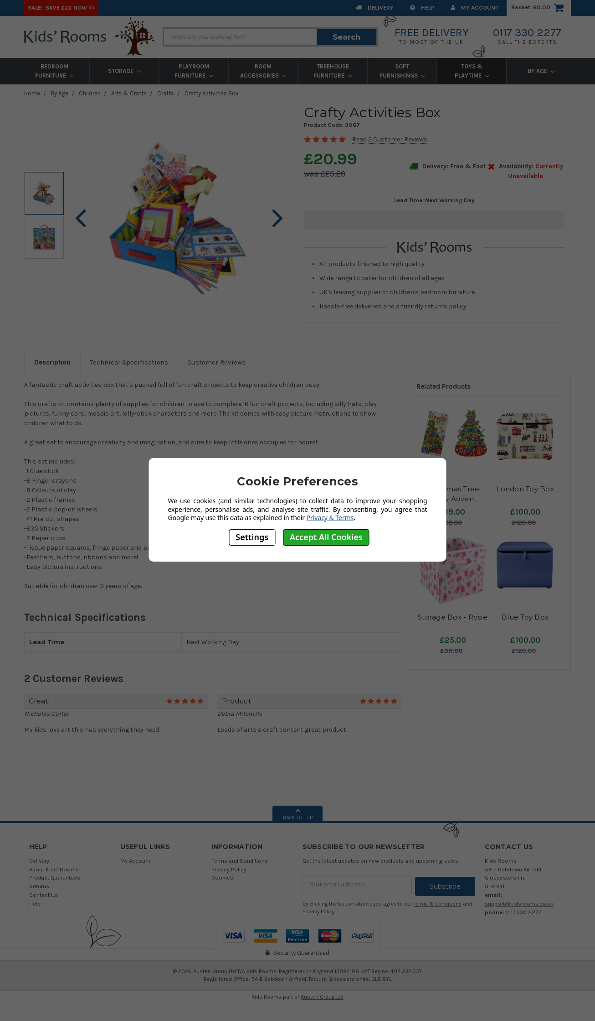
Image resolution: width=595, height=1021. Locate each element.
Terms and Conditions (239, 860)
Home (32, 93)
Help (422, 7)
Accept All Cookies (326, 536)
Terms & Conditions (438, 902)
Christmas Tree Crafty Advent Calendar (453, 499)
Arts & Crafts (129, 93)
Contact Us (43, 894)
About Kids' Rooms (54, 869)
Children (90, 93)
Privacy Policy (228, 869)
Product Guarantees (54, 877)
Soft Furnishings (402, 71)
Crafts (165, 93)
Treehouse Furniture (332, 71)
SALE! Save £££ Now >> (61, 7)
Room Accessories (263, 71)
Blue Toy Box (525, 617)
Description (52, 362)
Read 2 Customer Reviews (389, 139)
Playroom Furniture (193, 71)
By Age (541, 71)
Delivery (375, 7)
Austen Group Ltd (322, 995)
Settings (252, 536)
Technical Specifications (129, 362)
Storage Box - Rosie (452, 617)
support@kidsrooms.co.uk (519, 903)
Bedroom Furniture (54, 71)
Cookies (222, 877)
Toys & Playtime (472, 71)
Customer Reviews (216, 362)
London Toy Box (525, 488)
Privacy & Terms (330, 517)
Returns (39, 886)
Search (346, 37)
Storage (124, 71)
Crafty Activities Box (212, 93)
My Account (474, 7)
